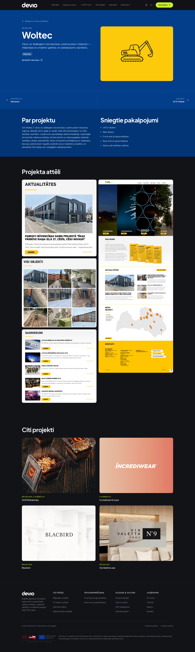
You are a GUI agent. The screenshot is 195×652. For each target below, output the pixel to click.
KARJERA (113, 5)
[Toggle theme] (146, 5)
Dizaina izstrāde (122, 598)
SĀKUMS (55, 5)
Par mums (151, 598)
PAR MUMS (100, 5)
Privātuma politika (151, 626)
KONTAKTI (125, 5)
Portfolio (150, 602)
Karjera (150, 607)
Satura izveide (121, 602)
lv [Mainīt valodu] (152, 5)
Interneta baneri (122, 611)
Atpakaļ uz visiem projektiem (35, 21)
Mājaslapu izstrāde (60, 598)
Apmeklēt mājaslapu (32, 60)
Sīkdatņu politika (167, 626)
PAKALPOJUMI (70, 5)
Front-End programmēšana (95, 598)
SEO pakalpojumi (122, 607)
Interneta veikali (59, 607)
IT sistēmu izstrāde (60, 602)
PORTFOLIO (86, 5)
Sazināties (164, 5)
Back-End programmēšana (95, 602)
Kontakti (150, 611)
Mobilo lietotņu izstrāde (62, 611)
